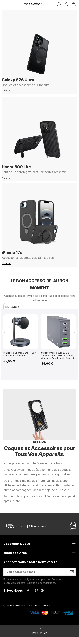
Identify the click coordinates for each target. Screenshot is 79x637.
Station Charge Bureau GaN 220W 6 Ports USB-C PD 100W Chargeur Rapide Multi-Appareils (58, 355)
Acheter (6, 90)
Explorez (12, 306)
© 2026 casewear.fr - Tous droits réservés (27, 605)
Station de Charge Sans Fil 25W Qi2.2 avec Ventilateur (20, 354)
